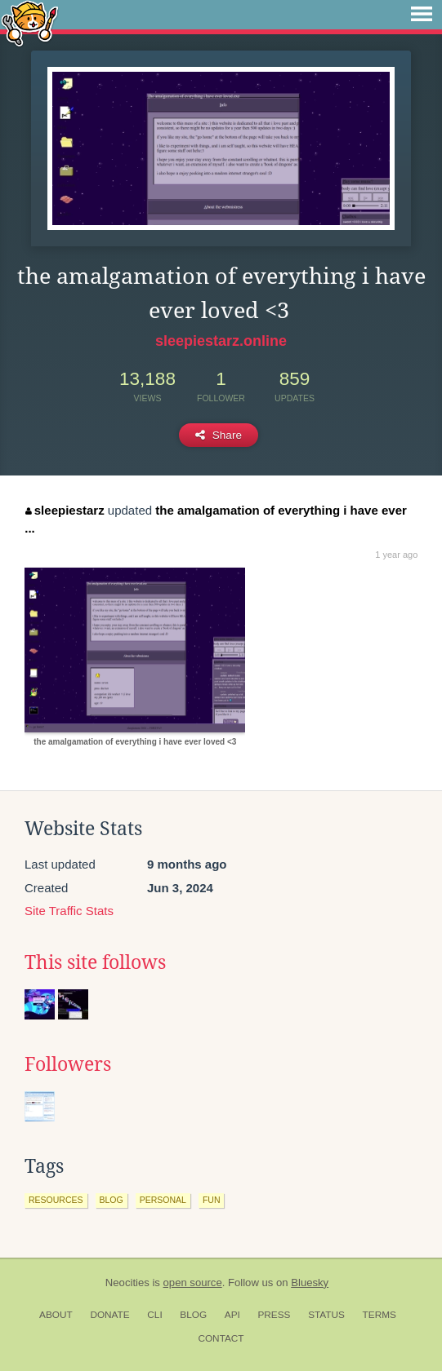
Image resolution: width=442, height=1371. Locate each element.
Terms (379, 1314)
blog (111, 1200)
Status (326, 1314)
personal (163, 1200)
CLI (154, 1314)
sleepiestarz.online (221, 341)
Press (273, 1314)
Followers (68, 1064)
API (232, 1314)
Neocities (127, 1282)
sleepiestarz (64, 510)
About (56, 1314)
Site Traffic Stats (69, 911)
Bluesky (309, 1282)
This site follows (95, 962)
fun (212, 1200)
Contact (220, 1338)
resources (56, 1200)
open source (192, 1282)
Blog (193, 1314)
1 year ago (396, 554)
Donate (109, 1314)
